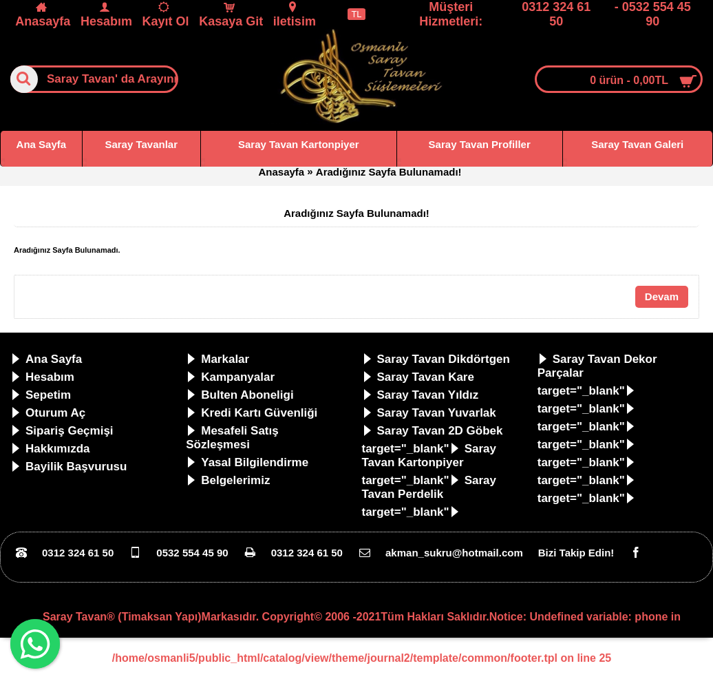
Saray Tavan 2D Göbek (432, 430)
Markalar (217, 359)
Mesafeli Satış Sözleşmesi (232, 437)
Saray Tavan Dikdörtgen (436, 359)
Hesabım (42, 377)
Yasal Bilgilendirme (247, 462)
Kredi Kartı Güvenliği (251, 412)
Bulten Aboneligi (239, 394)
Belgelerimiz (228, 480)
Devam (662, 296)
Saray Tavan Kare (418, 377)
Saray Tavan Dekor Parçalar (597, 366)
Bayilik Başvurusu (68, 466)
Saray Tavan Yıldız (420, 394)
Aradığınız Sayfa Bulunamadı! (389, 172)
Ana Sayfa (46, 359)
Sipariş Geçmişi (62, 430)
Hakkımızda (50, 448)
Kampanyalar (230, 377)
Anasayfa (281, 172)
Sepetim (40, 394)
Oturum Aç (47, 412)
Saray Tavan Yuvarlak (429, 412)
